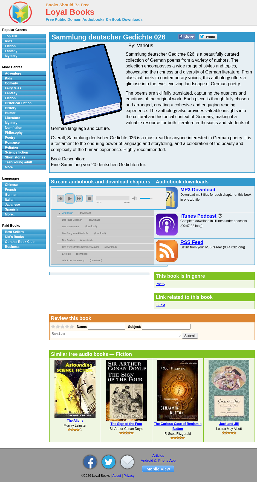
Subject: (134, 327)
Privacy (129, 476)
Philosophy (14, 133)
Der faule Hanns (70, 226)
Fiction (10, 46)
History (10, 108)
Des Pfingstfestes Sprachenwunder (80, 247)
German (11, 195)
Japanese (12, 204)
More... (10, 167)
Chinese (11, 185)
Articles (158, 455)
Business (12, 247)
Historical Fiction (18, 103)
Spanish (11, 209)
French (10, 190)
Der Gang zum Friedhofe (75, 233)
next (79, 198)
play (69, 198)
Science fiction (16, 152)
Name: (81, 327)
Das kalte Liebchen (72, 220)
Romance (12, 142)
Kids (8, 41)
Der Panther (68, 240)
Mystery (11, 56)
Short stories (15, 157)
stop (89, 198)
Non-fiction (13, 128)
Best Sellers (14, 232)
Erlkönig (66, 253)
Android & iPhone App (158, 460)
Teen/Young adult (18, 162)
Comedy (11, 83)
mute (134, 198)
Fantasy (11, 51)
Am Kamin (67, 213)
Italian (10, 200)
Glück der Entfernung (73, 260)
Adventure (13, 73)
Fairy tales (13, 88)
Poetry (160, 284)
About (116, 476)
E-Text (160, 305)
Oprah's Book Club (19, 242)
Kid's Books (14, 237)
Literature (12, 118)
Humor (10, 113)
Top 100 (11, 36)
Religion (11, 147)
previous (60, 198)
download (84, 213)
